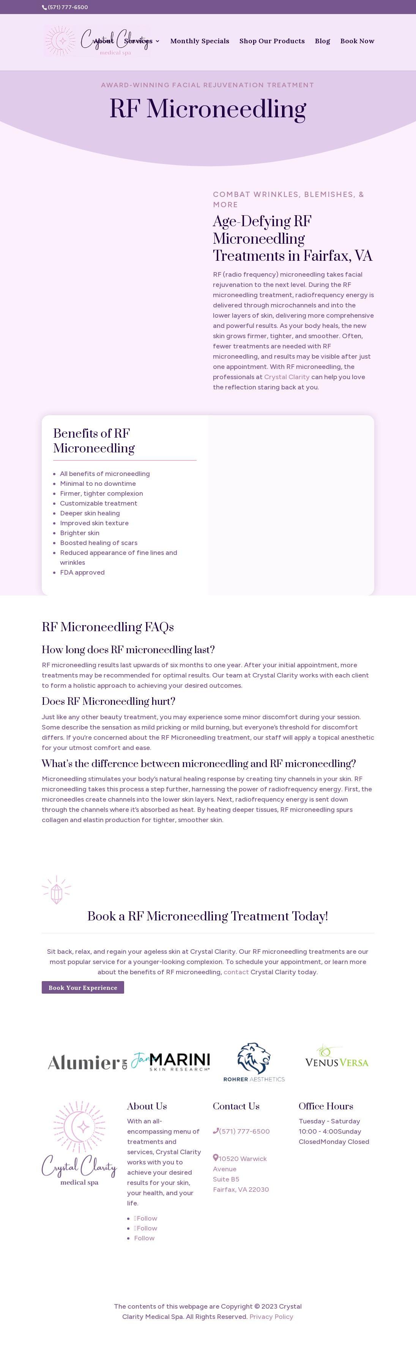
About (103, 41)
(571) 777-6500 (241, 1131)
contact (237, 972)
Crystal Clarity (287, 377)
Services (138, 41)
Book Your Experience (83, 987)
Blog (322, 41)
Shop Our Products (272, 41)
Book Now (357, 41)
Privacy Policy (271, 1316)
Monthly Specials (199, 41)
